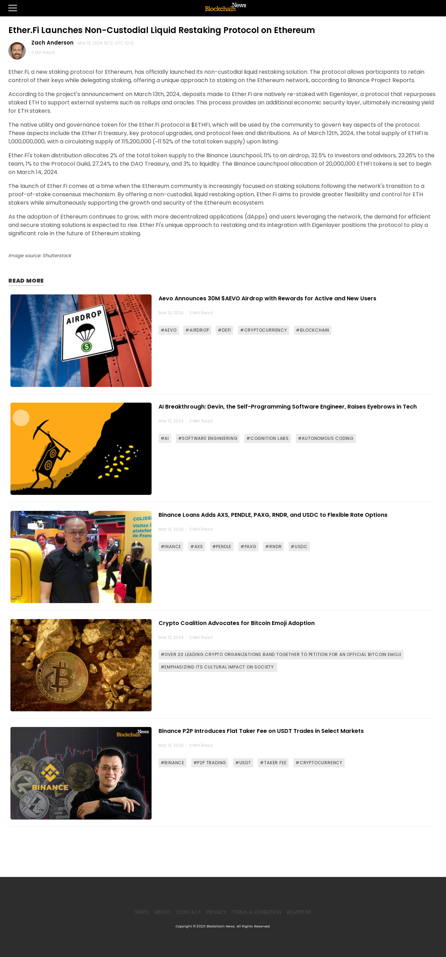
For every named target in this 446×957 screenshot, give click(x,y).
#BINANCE (172, 763)
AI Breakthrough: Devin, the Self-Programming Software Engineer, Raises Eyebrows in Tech (288, 407)
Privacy (216, 912)
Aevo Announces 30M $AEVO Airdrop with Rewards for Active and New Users (267, 298)
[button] (8, 8)
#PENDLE (222, 546)
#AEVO (169, 330)
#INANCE (171, 546)
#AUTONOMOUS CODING (326, 438)
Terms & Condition (256, 912)
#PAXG (248, 546)
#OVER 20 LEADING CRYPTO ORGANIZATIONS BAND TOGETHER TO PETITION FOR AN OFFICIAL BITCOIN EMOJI (281, 654)
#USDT (243, 763)
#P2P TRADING (209, 763)
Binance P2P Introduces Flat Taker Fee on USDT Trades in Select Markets (261, 731)
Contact (189, 912)
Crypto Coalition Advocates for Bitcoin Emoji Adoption (237, 623)
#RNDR (273, 546)
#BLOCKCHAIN (312, 330)
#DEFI (224, 330)
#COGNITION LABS (267, 438)
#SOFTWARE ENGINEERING (208, 438)
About (163, 912)
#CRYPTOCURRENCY (263, 330)
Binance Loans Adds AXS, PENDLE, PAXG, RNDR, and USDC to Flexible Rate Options (273, 515)
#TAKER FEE (273, 763)
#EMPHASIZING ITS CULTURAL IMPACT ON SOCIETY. (218, 667)
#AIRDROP (197, 330)
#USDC (299, 546)
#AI (165, 438)
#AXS (196, 546)
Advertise (299, 912)
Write (142, 912)
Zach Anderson (53, 42)
